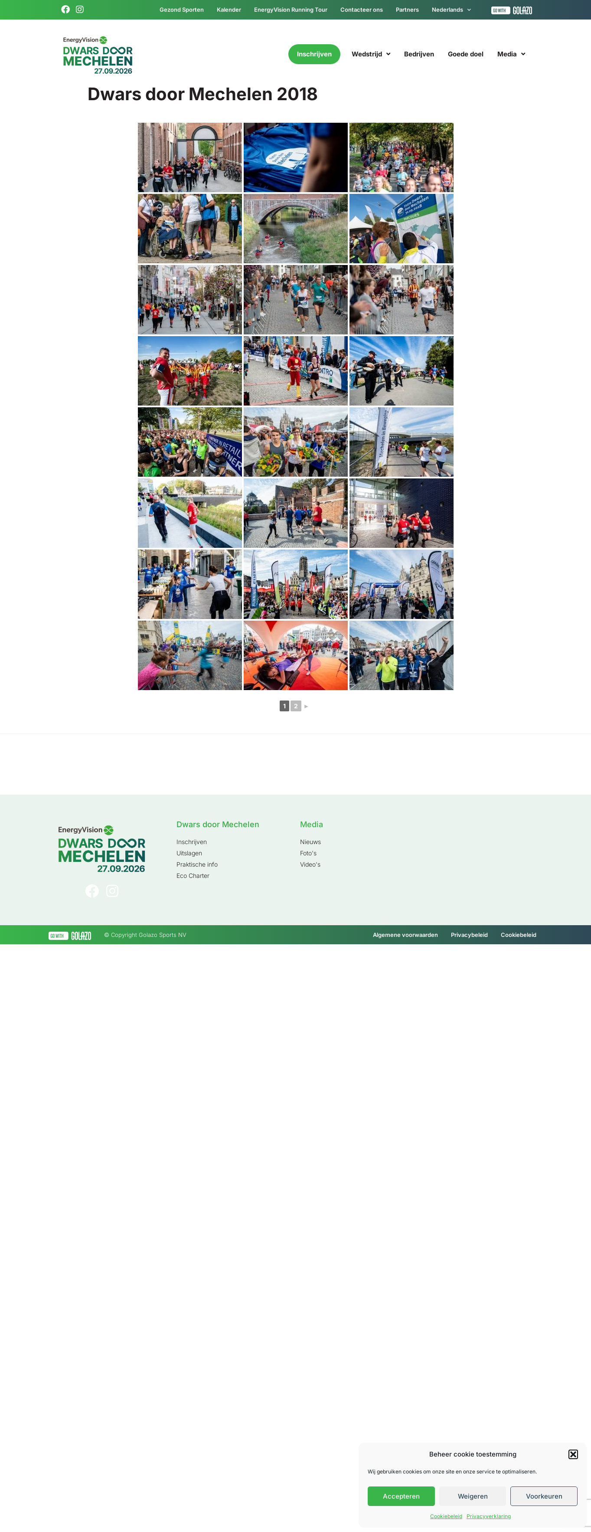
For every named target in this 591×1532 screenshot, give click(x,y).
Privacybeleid (469, 934)
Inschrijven (314, 54)
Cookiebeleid (446, 1516)
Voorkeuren (544, 1496)
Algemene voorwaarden (405, 934)
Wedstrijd (371, 54)
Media (511, 54)
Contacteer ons (361, 9)
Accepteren (401, 1496)
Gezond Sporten (182, 9)
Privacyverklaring (489, 1516)
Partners (407, 9)
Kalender (229, 9)
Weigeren (473, 1496)
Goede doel (465, 54)
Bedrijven (419, 54)
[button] (573, 1454)
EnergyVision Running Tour (290, 9)
